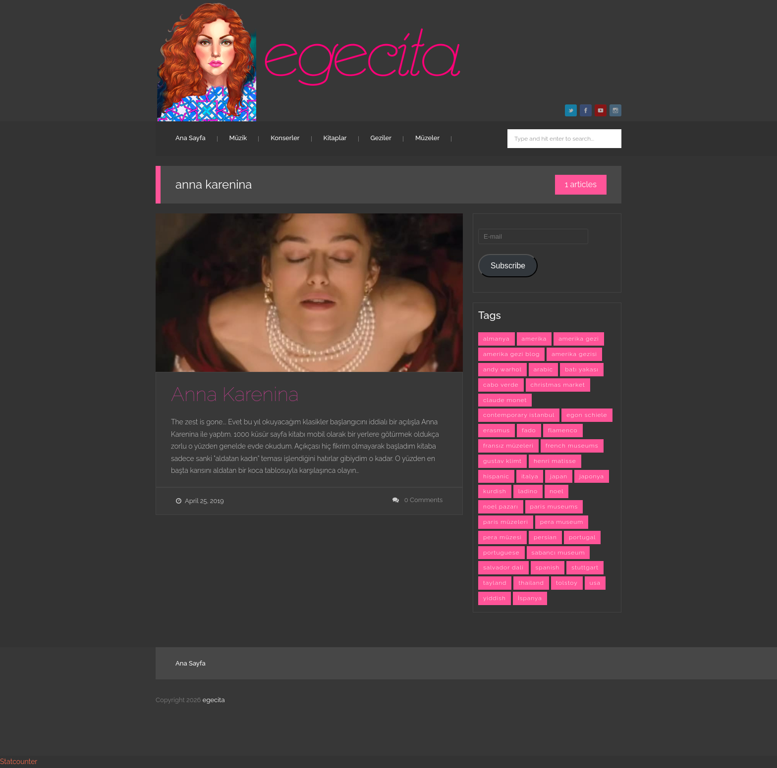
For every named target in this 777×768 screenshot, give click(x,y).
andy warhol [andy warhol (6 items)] (502, 369)
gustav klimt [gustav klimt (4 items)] (502, 461)
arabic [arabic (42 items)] (543, 369)
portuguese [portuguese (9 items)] (501, 552)
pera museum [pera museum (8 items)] (562, 521)
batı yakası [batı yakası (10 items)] (581, 369)
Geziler (381, 138)
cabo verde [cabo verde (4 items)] (501, 384)
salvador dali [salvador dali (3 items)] (503, 567)
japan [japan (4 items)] (558, 476)
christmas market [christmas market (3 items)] (558, 384)
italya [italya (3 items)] (529, 476)
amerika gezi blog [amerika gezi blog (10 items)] (511, 354)
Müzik (238, 138)
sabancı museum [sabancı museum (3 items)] (558, 552)
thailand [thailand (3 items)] (531, 582)
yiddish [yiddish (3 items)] (494, 598)
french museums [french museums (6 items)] (572, 445)
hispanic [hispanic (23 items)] (496, 476)
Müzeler (427, 138)
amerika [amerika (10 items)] (534, 338)
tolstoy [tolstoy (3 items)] (567, 582)
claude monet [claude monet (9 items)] (505, 400)
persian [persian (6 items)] (545, 537)
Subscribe (508, 265)
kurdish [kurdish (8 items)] (494, 491)
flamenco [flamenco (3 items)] (563, 430)
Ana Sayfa (190, 138)
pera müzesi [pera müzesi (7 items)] (502, 537)
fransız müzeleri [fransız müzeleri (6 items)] (508, 445)
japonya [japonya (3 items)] (591, 476)
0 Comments (423, 500)
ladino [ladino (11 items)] (528, 491)
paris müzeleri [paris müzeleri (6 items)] (505, 521)
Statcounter (18, 762)
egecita (214, 700)
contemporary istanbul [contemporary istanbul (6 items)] (519, 414)
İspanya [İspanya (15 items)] (530, 598)
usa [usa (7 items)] (595, 582)
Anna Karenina (235, 394)
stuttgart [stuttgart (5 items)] (585, 567)
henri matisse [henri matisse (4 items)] (555, 461)
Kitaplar (335, 138)
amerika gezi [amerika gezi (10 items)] (578, 338)
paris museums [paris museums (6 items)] (554, 506)
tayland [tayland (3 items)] (494, 582)
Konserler (285, 138)
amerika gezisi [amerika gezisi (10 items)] (574, 354)
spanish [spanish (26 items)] (548, 567)
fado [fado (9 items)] (529, 430)
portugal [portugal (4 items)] (582, 537)
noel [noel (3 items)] (556, 491)
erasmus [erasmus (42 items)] (496, 430)
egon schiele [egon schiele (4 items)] (586, 414)
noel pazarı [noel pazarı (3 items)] (500, 506)
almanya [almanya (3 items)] (496, 338)
